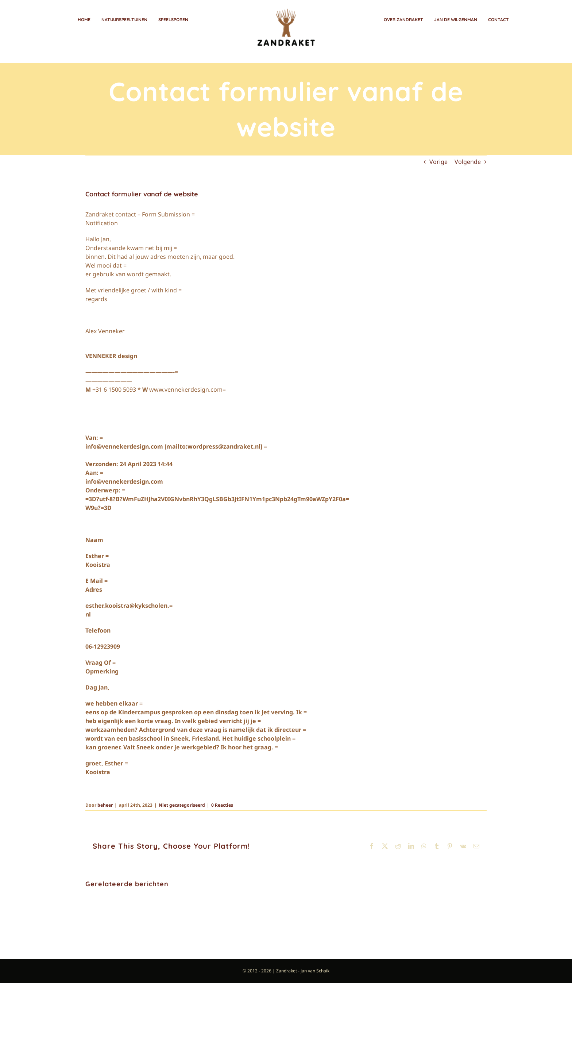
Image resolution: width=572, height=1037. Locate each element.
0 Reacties (222, 805)
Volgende (468, 162)
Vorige (438, 162)
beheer (105, 805)
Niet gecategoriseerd (182, 805)
